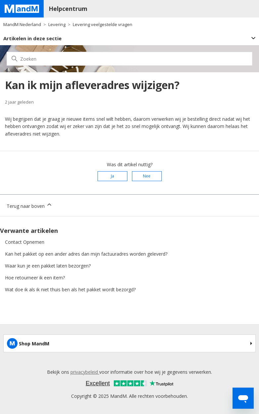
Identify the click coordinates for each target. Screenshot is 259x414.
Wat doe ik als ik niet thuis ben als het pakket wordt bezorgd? (70, 289)
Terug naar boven (30, 205)
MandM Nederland (22, 24)
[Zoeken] (129, 58)
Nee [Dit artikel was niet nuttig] (147, 176)
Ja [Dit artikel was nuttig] (112, 176)
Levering (56, 24)
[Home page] (22, 9)
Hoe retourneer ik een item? (35, 277)
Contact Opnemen (24, 242)
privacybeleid (84, 372)
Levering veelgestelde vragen (102, 24)
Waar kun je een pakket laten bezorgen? (48, 266)
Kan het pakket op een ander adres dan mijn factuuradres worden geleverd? (86, 254)
